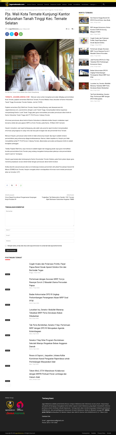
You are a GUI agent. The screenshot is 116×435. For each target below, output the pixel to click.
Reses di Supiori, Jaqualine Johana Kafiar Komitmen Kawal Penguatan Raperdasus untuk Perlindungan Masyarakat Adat (49, 358)
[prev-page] (6, 385)
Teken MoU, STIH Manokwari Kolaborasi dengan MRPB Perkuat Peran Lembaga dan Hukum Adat (47, 374)
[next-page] (9, 385)
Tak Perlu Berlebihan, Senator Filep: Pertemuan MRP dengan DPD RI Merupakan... (100, 96)
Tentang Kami (86, 433)
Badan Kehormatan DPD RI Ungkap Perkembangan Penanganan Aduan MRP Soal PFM (48, 297)
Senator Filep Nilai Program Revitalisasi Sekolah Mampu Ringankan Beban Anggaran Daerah (48, 343)
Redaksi (93, 433)
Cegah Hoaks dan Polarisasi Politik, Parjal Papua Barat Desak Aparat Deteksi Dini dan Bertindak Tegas (47, 267)
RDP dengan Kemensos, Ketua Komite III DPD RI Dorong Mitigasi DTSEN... (100, 30)
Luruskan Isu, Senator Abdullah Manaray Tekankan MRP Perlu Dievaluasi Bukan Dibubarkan (46, 313)
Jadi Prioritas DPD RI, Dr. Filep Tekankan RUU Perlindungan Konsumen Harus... (99, 62)
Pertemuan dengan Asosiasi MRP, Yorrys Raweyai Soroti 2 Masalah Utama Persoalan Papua (48, 282)
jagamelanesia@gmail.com (55, 420)
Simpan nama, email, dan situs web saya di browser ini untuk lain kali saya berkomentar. (35, 246)
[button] (103, 4)
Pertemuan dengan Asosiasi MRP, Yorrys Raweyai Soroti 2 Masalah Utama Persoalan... (99, 51)
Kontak (109, 433)
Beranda (7, 10)
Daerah (13, 10)
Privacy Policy (101, 433)
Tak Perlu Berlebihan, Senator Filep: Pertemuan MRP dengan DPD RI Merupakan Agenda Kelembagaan (49, 328)
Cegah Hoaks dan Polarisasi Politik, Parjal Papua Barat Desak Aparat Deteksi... (99, 40)
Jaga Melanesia (14, 29)
